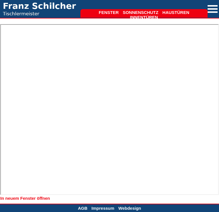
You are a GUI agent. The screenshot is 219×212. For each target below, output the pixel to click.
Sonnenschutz (140, 12)
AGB (82, 208)
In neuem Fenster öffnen (25, 198)
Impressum (103, 208)
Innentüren (144, 17)
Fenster (109, 12)
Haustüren (176, 12)
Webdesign (129, 208)
